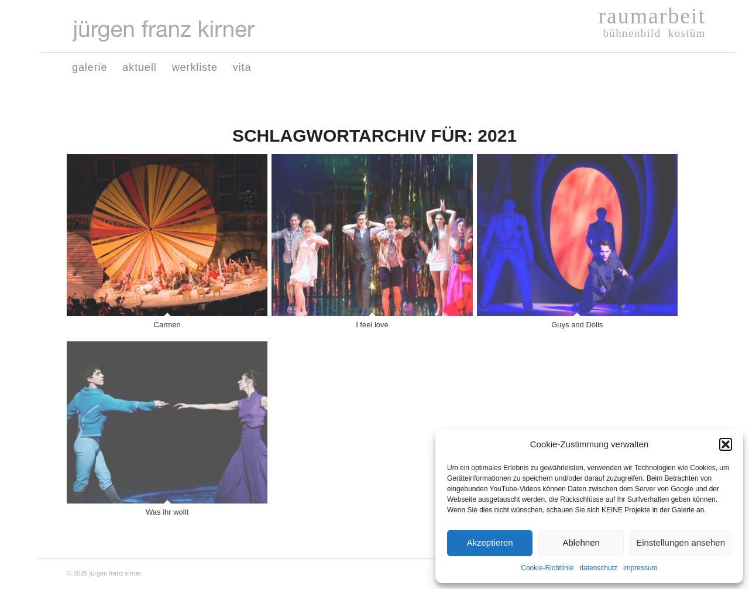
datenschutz (598, 568)
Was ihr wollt (167, 512)
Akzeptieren (489, 542)
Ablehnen (580, 542)
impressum (640, 568)
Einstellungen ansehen (680, 542)
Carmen (167, 324)
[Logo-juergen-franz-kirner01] (164, 31)
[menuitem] (89, 67)
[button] (725, 444)
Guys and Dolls (577, 324)
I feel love (372, 324)
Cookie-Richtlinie (547, 568)
